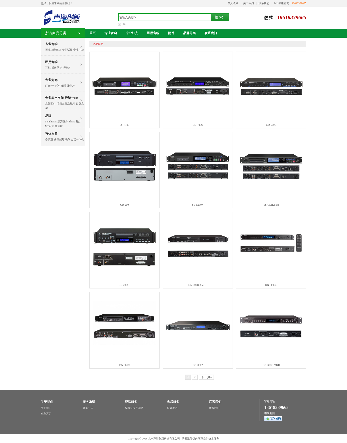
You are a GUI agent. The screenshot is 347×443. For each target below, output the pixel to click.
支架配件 (50, 103)
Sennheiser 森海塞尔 (56, 121)
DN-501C (124, 365)
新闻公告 (88, 408)
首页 (92, 33)
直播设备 (65, 67)
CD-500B (271, 124)
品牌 (48, 116)
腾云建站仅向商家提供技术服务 (200, 438)
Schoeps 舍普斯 (54, 126)
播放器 (55, 67)
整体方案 (51, 133)
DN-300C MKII (271, 365)
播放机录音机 (53, 49)
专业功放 (78, 49)
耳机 (47, 67)
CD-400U (198, 124)
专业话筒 (67, 49)
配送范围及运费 (134, 408)
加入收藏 (233, 3)
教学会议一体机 (74, 139)
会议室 (49, 139)
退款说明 (172, 408)
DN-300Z (198, 365)
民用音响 (51, 62)
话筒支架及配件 (66, 103)
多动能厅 (59, 139)
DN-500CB (271, 284)
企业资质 (46, 413)
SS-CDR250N (271, 204)
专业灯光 (51, 80)
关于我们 (248, 3)
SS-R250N (198, 204)
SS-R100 (124, 124)
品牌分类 (189, 33)
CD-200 (124, 204)
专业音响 (51, 44)
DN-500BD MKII (197, 284)
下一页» (206, 377)
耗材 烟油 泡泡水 (65, 85)
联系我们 (263, 3)
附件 (171, 33)
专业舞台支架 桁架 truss (61, 98)
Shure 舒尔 (75, 121)
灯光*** (49, 85)
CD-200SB (124, 284)
